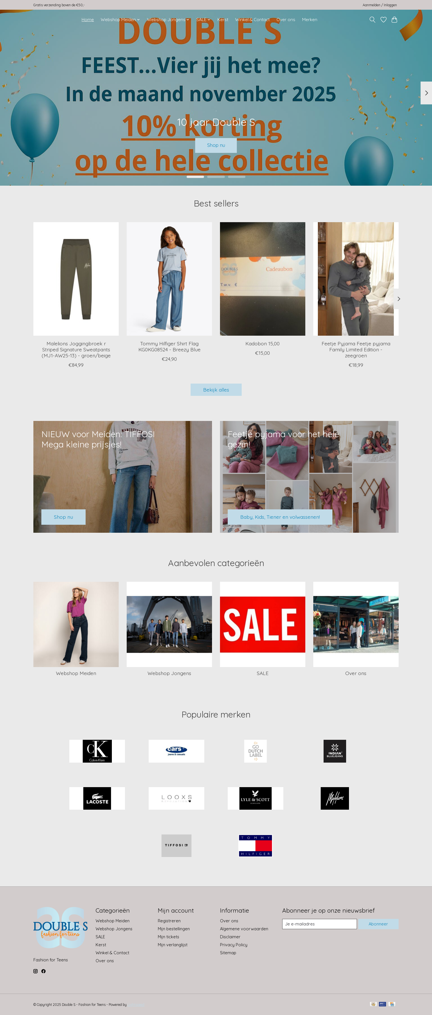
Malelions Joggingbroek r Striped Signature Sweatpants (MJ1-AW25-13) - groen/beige (76, 349)
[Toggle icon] (372, 20)
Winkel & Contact (252, 19)
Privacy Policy (233, 944)
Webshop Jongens (169, 673)
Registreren (169, 920)
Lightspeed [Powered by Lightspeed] (136, 1004)
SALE (263, 673)
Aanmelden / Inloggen (380, 5)
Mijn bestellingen (174, 928)
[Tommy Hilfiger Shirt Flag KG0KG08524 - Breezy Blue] (169, 279)
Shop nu (216, 145)
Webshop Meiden (76, 673)
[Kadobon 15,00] (262, 279)
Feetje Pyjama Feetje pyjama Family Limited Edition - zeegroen (356, 349)
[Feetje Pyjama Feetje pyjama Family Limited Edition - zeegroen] (356, 279)
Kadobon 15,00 (262, 343)
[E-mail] (319, 924)
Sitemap (228, 952)
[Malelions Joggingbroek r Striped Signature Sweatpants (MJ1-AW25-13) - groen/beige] (76, 279)
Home (88, 19)
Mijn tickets (168, 936)
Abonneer (378, 924)
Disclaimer (230, 936)
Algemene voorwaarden (244, 928)
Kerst (222, 19)
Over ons (285, 19)
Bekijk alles (216, 389)
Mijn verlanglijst (172, 944)
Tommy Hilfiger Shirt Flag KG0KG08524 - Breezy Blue (169, 346)
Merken (309, 19)
